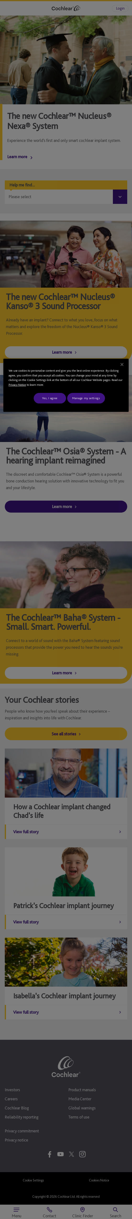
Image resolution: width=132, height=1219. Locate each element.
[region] (66, 385)
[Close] (122, 364)
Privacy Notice (17, 384)
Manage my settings (86, 398)
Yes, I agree (50, 398)
